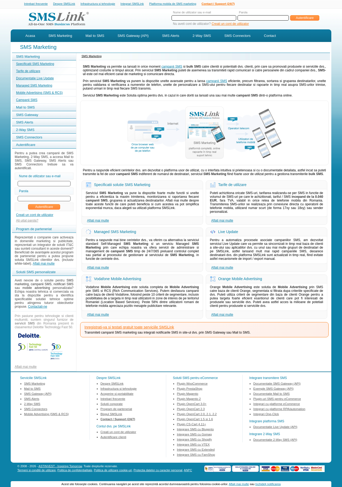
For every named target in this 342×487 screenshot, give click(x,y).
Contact (270, 36)
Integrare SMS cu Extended (196, 450)
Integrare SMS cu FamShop (196, 455)
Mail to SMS (95, 36)
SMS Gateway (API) (133, 36)
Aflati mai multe (44, 264)
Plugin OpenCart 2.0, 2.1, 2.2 (197, 414)
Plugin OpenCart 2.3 (191, 409)
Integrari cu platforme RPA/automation (279, 409)
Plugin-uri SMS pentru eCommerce (277, 399)
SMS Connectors (237, 36)
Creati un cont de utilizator (230, 24)
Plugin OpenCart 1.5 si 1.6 (195, 419)
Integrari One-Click (266, 414)
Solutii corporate (111, 404)
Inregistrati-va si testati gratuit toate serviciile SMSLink (129, 328)
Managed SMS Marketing (34, 86)
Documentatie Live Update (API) (275, 427)
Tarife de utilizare (28, 72)
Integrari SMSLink (132, 4)
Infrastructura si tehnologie (97, 4)
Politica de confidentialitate (74, 470)
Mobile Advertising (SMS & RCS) (39, 93)
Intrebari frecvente (36, 4)
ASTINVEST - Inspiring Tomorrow (60, 466)
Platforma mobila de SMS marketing (172, 3)
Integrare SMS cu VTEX (193, 445)
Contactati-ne (37, 307)
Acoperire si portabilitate (116, 394)
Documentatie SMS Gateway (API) (277, 384)
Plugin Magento (187, 394)
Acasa (30, 36)
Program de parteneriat (116, 409)
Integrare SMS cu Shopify (194, 440)
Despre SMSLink (64, 4)
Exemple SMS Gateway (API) (273, 389)
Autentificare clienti (113, 437)
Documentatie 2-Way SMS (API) (275, 440)
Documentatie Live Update (35, 79)
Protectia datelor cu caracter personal (158, 470)
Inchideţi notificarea (268, 484)
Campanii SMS (26, 100)
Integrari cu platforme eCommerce (276, 404)
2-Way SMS (202, 36)
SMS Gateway (27, 115)
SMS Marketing (60, 36)
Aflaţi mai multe (239, 484)
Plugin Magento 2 (189, 399)
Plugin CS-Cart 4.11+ (191, 424)
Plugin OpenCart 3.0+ (192, 404)
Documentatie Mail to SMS (271, 394)
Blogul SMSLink (111, 414)
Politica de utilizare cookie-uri (113, 470)
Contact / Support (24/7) (218, 4)
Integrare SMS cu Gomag (194, 434)
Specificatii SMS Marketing (35, 64)
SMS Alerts (170, 36)
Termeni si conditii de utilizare (36, 470)
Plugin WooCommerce (192, 384)
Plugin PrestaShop (189, 389)
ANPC (188, 470)
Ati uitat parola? (27, 221)
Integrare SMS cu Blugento (195, 429)
